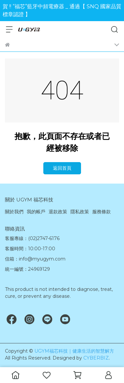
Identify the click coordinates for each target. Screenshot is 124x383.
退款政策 (58, 212)
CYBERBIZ (96, 358)
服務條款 (101, 212)
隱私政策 (79, 212)
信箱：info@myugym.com (35, 259)
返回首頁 (62, 168)
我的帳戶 (36, 212)
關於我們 (14, 212)
